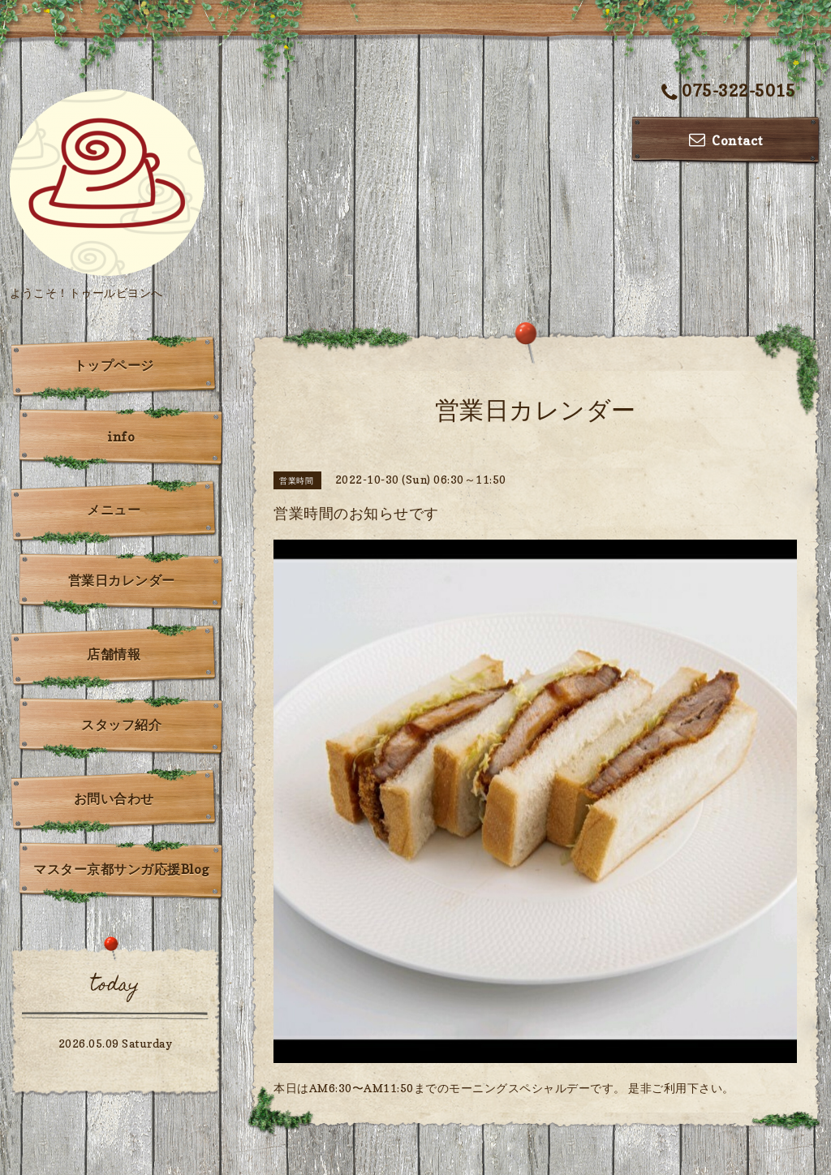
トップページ (114, 365)
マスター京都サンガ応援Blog (121, 869)
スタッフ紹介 (121, 725)
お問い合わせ (114, 798)
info (121, 436)
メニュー (113, 509)
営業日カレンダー (121, 580)
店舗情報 (113, 654)
